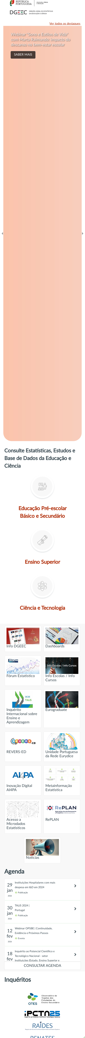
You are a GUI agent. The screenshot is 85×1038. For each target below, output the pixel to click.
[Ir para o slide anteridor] (2, 233)
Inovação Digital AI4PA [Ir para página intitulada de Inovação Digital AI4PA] (22, 779)
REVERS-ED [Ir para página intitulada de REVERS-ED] (22, 743)
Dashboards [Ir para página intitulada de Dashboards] (61, 638)
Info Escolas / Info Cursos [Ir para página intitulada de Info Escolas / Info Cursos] (61, 669)
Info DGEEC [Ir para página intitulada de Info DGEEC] (22, 638)
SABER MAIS (23, 54)
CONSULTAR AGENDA (42, 965)
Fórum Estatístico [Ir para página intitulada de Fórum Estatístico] (22, 667)
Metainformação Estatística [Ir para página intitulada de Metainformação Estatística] (61, 779)
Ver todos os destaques (64, 23)
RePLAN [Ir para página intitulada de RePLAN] (61, 811)
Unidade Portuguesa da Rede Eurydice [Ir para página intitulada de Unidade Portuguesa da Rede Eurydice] (61, 745)
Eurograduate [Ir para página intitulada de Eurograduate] (61, 701)
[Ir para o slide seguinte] (82, 233)
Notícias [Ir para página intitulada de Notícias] (42, 849)
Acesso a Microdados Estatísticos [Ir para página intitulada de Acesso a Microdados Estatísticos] (22, 815)
